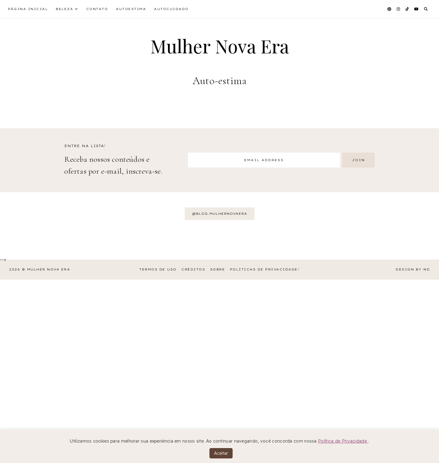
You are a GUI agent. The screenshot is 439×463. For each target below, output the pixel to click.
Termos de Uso (158, 269)
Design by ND (413, 269)
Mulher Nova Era (219, 46)
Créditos (193, 269)
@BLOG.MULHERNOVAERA (219, 214)
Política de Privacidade (343, 441)
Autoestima (131, 9)
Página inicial (28, 9)
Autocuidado (171, 9)
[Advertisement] (183, 370)
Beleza (64, 9)
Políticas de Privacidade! (265, 269)
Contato (97, 9)
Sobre (217, 269)
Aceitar (221, 453)
